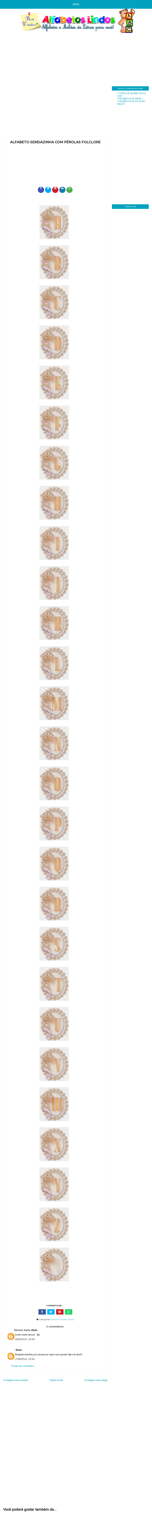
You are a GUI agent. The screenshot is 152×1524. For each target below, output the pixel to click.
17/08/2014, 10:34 (24, 1359)
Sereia (71, 1319)
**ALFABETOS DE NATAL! (129, 98)
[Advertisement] (76, 59)
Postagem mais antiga (95, 1380)
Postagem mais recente (15, 1380)
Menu (76, 4)
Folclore (55, 1319)
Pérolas (63, 1319)
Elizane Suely (22, 1330)
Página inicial (56, 1380)
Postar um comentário (22, 1366)
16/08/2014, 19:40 (24, 1339)
